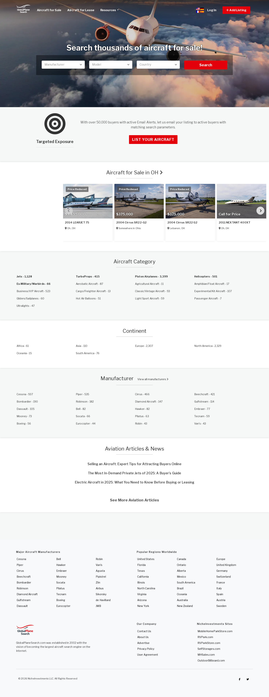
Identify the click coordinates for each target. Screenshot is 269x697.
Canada (181, 559)
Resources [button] (110, 10)
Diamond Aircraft (27, 594)
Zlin (98, 582)
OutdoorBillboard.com (211, 660)
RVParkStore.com (209, 642)
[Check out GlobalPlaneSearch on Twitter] (248, 679)
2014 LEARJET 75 (77, 222)
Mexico (181, 576)
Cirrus (20, 570)
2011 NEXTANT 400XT (235, 222)
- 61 (23, 345)
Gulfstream (24, 600)
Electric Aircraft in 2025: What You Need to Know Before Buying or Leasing (134, 482)
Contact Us (144, 631)
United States (145, 559)
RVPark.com (205, 637)
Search (205, 65)
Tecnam (61, 594)
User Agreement (147, 654)
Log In (211, 10)
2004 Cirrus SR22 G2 (182, 222)
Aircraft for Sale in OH (134, 172)
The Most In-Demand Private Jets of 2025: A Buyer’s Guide (134, 473)
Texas (141, 570)
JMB (98, 605)
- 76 (88, 353)
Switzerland (223, 576)
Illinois (141, 582)
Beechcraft (24, 576)
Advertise (143, 642)
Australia (182, 600)
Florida (141, 564)
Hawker (61, 564)
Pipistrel (101, 576)
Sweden (221, 605)
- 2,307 (144, 345)
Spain (219, 594)
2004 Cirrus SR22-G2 (131, 222)
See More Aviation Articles (134, 500)
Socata (60, 582)
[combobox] (63, 65)
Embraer (61, 570)
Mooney (61, 576)
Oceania (182, 594)
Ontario (181, 564)
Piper (20, 564)
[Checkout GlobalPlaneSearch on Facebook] (240, 679)
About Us (143, 637)
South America (186, 582)
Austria (220, 600)
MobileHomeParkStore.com (215, 631)
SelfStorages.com (209, 648)
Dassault (22, 605)
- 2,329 (207, 345)
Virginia (141, 594)
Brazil (180, 588)
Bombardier (24, 582)
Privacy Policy (145, 648)
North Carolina (146, 588)
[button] (236, 10)
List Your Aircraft (153, 139)
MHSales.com (206, 654)
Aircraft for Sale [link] (49, 10)
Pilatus (60, 588)
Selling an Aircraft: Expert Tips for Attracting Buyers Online (134, 464)
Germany (222, 570)
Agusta (100, 570)
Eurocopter (63, 605)
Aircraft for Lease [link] (80, 10)
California (143, 576)
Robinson (22, 588)
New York (143, 605)
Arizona (142, 600)
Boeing (60, 600)
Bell (58, 559)
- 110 (81, 345)
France (220, 582)
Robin (99, 559)
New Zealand (185, 605)
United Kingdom (226, 564)
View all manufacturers (152, 379)
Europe (220, 559)
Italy (219, 588)
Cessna (21, 559)
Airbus (100, 588)
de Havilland (103, 600)
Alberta (181, 570)
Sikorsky (101, 594)
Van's (99, 564)
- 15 (24, 353)
